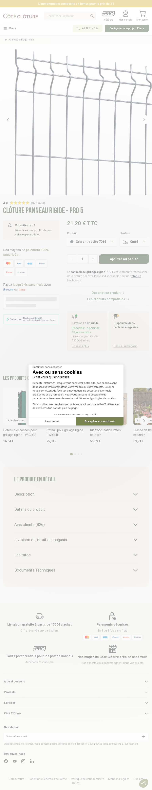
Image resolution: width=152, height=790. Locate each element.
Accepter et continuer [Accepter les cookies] (100, 421)
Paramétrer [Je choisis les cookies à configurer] (52, 421)
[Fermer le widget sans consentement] (47, 367)
